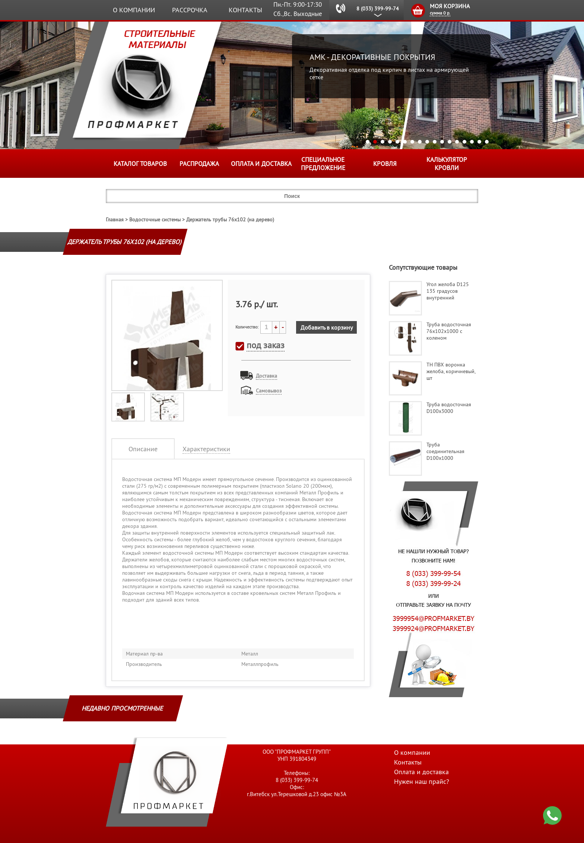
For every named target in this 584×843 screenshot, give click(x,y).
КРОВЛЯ (385, 164)
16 (479, 142)
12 (449, 142)
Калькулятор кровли (446, 164)
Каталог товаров (140, 164)
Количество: (246, 327)
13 (457, 142)
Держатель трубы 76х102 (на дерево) (230, 219)
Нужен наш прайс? (421, 781)
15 (472, 142)
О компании (134, 10)
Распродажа (199, 164)
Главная (115, 219)
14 (464, 142)
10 (435, 142)
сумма (440, 13)
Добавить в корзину (327, 327)
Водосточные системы (155, 219)
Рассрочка (189, 10)
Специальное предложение (323, 164)
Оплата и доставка (261, 164)
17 (487, 142)
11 (442, 142)
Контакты (245, 10)
